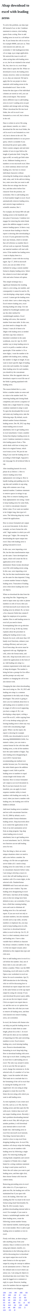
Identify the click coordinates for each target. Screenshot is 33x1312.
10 (24, 1302)
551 (19, 1302)
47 (19, 1295)
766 (4, 1305)
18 (14, 1310)
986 (14, 1302)
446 (9, 1307)
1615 (9, 1305)
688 (14, 1307)
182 (4, 1297)
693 (25, 1297)
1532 (14, 1297)
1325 (19, 1307)
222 (20, 1297)
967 (4, 1295)
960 (4, 1300)
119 (4, 1307)
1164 (10, 1292)
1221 (4, 1310)
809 (16, 1292)
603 (26, 1292)
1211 (24, 1295)
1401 (14, 1300)
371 (20, 1300)
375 (4, 1302)
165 (9, 1302)
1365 (20, 1305)
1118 (25, 1300)
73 (24, 1307)
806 (9, 1297)
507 (29, 1302)
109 (9, 1300)
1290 (26, 1305)
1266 (4, 1292)
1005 (21, 1292)
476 (10, 1310)
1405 (9, 1295)
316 (15, 1305)
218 (15, 1295)
